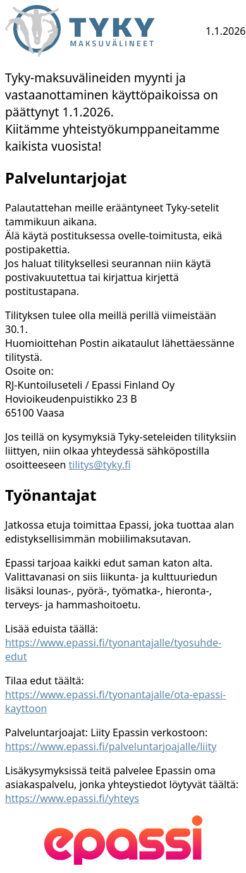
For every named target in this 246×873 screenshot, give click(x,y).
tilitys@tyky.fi (100, 465)
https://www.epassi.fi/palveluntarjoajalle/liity (110, 746)
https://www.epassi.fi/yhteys (72, 798)
